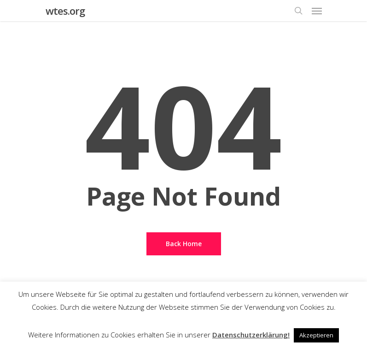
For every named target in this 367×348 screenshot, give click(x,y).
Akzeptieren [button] (316, 335)
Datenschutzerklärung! (251, 334)
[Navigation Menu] (317, 10)
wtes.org (65, 11)
